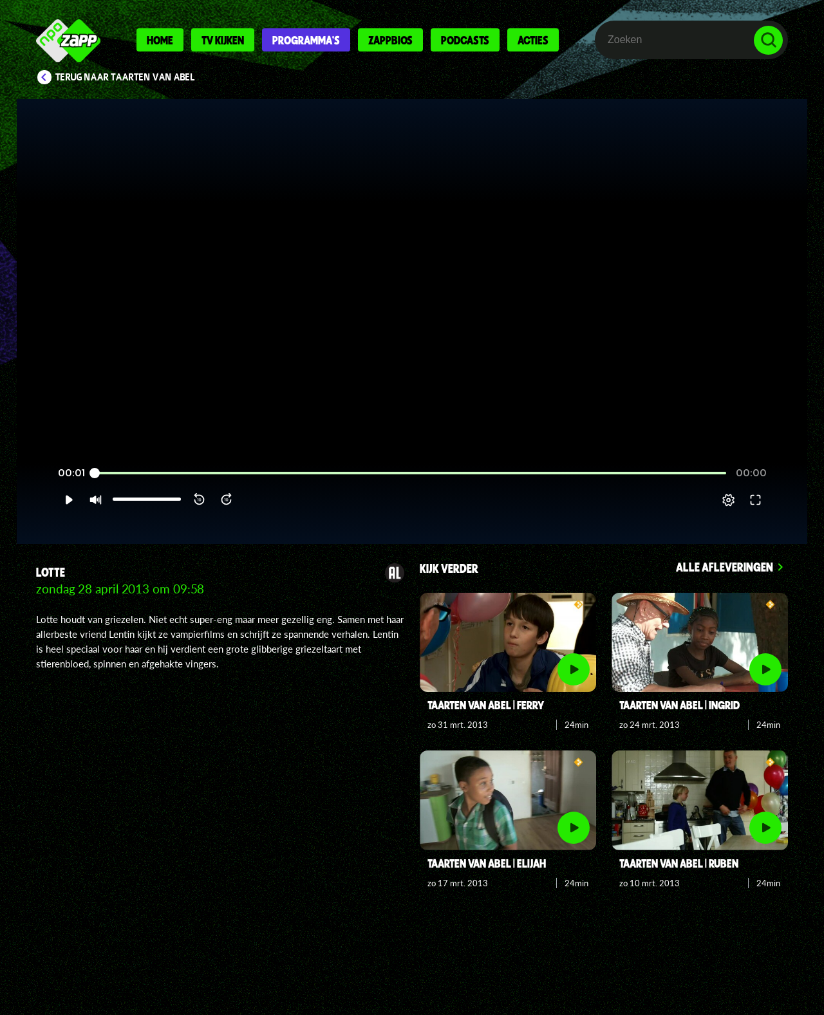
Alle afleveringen (724, 566)
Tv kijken (222, 40)
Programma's (306, 40)
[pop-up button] (754, 515)
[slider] (410, 489)
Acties (533, 40)
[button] (42, 515)
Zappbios (390, 40)
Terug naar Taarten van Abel (125, 77)
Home (160, 40)
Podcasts (465, 40)
